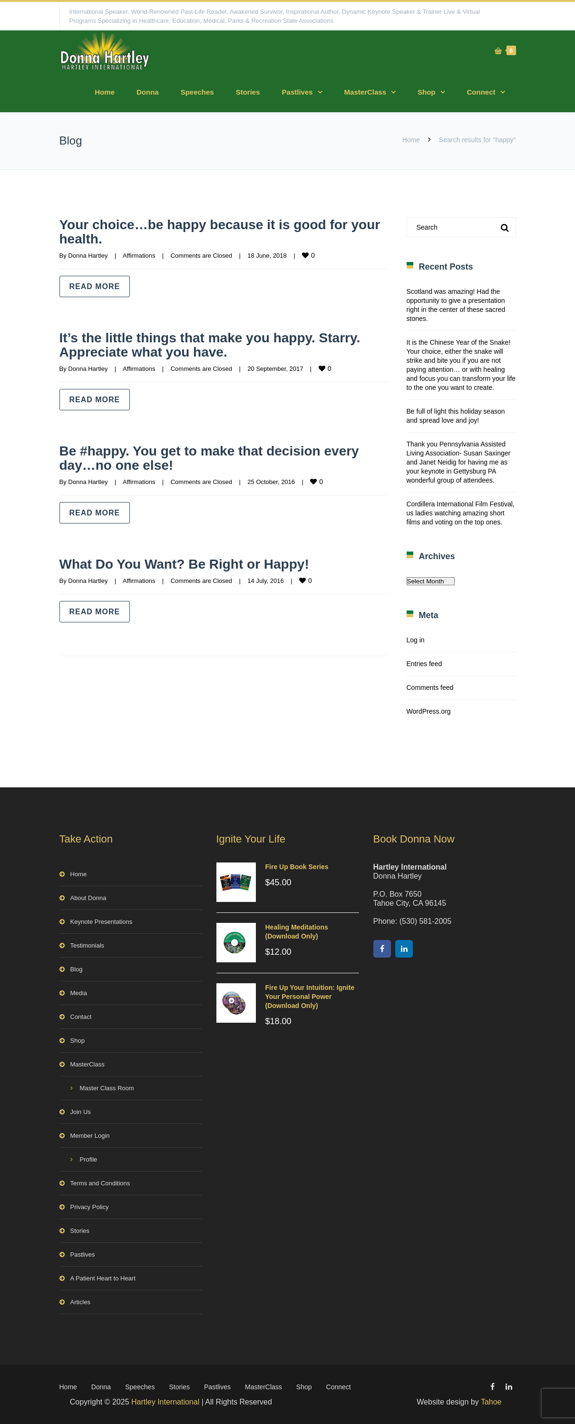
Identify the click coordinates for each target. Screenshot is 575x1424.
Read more (94, 286)
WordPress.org (429, 711)
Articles (80, 1302)
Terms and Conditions (100, 1183)
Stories (248, 92)
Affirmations (139, 255)
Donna (147, 92)
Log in (416, 640)
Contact (81, 1016)
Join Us (80, 1111)
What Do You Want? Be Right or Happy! (193, 564)
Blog (76, 969)
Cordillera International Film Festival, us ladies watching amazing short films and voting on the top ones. (461, 513)
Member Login (90, 1135)
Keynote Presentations (101, 921)
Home (105, 92)
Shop (427, 92)
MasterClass (365, 92)
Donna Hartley (87, 255)
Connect (481, 92)
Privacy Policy (89, 1207)
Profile (88, 1159)
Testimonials (87, 945)
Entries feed (424, 664)
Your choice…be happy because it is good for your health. (214, 231)
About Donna (88, 897)
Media (78, 993)
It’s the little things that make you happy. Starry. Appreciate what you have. (220, 344)
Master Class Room (107, 1088)
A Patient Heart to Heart (103, 1278)
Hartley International (165, 1402)
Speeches (197, 92)
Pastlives (297, 92)
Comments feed (430, 687)
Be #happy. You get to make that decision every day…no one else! (219, 458)
